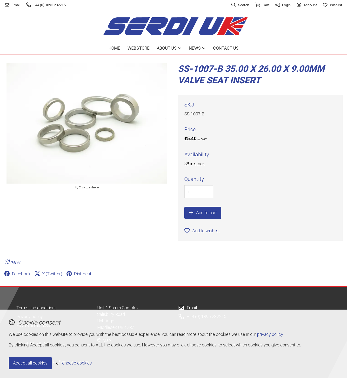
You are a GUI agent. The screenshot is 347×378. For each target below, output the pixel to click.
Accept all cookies (30, 362)
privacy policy (270, 334)
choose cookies (77, 362)
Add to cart (203, 212)
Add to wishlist (202, 230)
